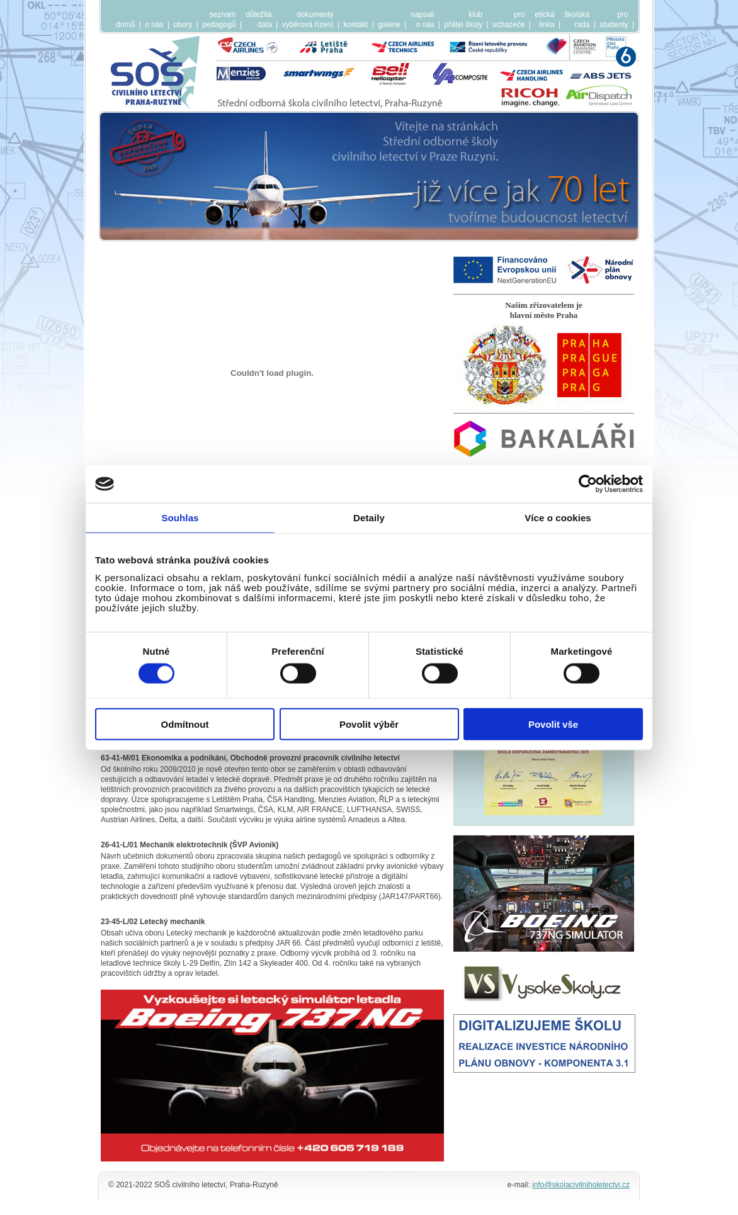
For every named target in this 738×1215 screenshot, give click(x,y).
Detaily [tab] (369, 517)
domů (125, 24)
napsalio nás (422, 19)
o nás (154, 24)
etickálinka (544, 19)
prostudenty (613, 19)
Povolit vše (553, 723)
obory (182, 24)
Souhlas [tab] (179, 517)
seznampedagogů (219, 19)
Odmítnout (185, 723)
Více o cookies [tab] (558, 517)
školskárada (576, 19)
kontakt (355, 24)
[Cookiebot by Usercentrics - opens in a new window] (588, 484)
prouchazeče (508, 19)
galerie (389, 24)
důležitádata (258, 19)
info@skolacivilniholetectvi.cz (581, 1184)
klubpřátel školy (464, 19)
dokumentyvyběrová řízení (308, 19)
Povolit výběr (369, 723)
